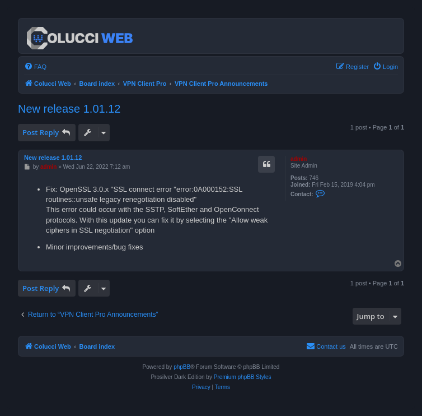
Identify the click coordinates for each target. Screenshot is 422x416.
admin (298, 159)
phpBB (182, 367)
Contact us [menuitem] (326, 346)
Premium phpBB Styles (242, 377)
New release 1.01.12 (69, 109)
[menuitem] (35, 66)
